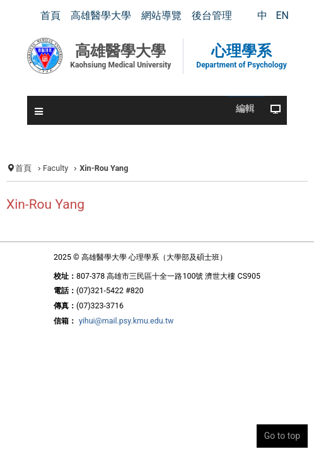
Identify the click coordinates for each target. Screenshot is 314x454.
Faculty (55, 168)
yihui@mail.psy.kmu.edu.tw (126, 320)
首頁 (23, 168)
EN (282, 15)
